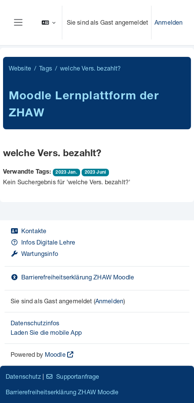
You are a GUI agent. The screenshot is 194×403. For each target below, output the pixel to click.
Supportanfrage (72, 376)
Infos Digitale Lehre (43, 242)
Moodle (55, 354)
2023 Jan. (66, 172)
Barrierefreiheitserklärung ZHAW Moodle (72, 277)
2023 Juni (95, 172)
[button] (48, 22)
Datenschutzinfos (35, 322)
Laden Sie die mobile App (46, 332)
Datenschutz (23, 376)
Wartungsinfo (34, 253)
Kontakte (28, 230)
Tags (45, 68)
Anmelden (169, 22)
